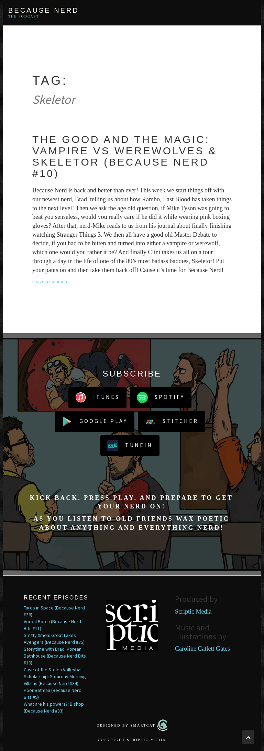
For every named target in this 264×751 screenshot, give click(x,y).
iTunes (97, 397)
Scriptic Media (193, 611)
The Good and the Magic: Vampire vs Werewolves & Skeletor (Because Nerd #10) (124, 156)
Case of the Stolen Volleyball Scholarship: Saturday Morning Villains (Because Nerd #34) (55, 676)
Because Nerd (43, 10)
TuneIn (130, 445)
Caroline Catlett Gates (202, 648)
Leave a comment (50, 281)
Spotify (161, 397)
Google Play (95, 421)
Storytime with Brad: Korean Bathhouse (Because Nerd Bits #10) (55, 656)
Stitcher (171, 421)
